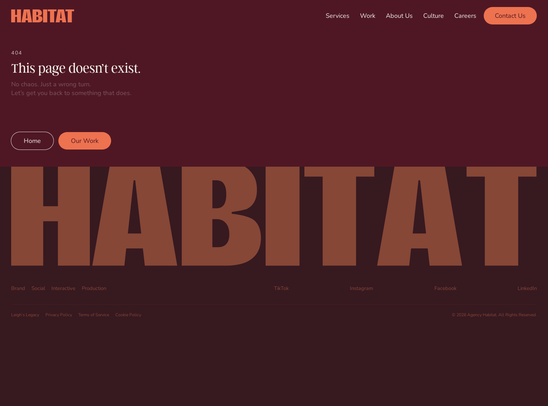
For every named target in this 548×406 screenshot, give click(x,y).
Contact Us (510, 15)
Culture (433, 15)
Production (94, 287)
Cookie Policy (128, 314)
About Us (399, 15)
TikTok (281, 287)
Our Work (85, 140)
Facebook (445, 287)
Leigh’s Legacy (25, 314)
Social (38, 287)
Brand (18, 287)
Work (367, 15)
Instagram (361, 287)
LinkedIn (527, 287)
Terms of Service (93, 314)
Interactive (63, 287)
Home (32, 140)
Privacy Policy (58, 314)
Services (337, 15)
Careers (465, 15)
